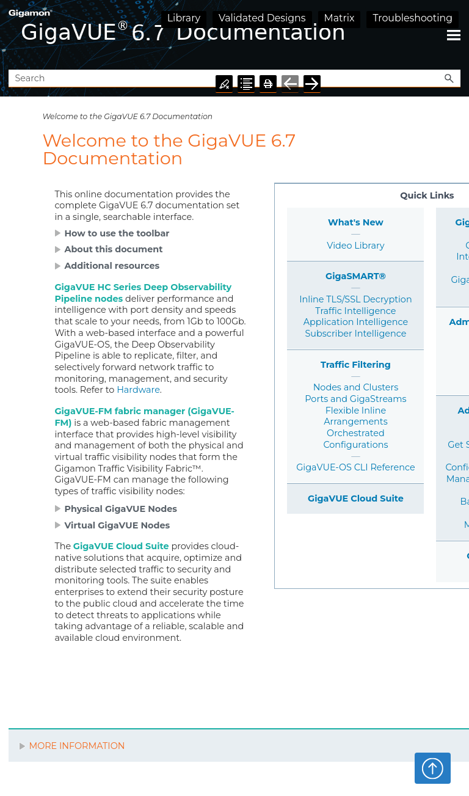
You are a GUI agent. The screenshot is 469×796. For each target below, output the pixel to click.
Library (183, 18)
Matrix (339, 18)
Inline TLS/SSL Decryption (355, 299)
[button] (449, 78)
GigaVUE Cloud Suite (356, 498)
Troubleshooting (413, 18)
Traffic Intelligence (355, 310)
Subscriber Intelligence (356, 333)
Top (433, 768)
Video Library (355, 245)
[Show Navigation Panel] (453, 34)
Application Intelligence (356, 321)
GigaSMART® (355, 276)
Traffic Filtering (356, 364)
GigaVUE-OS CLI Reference (355, 467)
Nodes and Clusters (356, 387)
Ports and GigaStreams (355, 398)
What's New (356, 222)
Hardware (138, 389)
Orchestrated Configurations (355, 439)
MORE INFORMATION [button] (72, 745)
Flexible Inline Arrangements (356, 416)
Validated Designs (262, 18)
